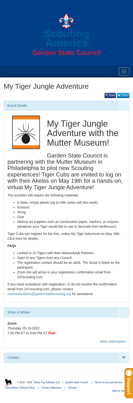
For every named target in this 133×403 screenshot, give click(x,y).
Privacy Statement (51, 387)
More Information (113, 341)
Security (72, 387)
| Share (110, 95)
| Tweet (123, 95)
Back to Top (120, 391)
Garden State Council (76, 382)
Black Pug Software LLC (47, 382)
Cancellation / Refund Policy (20, 387)
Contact (66, 357)
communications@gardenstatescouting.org (39, 294)
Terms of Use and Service (108, 382)
